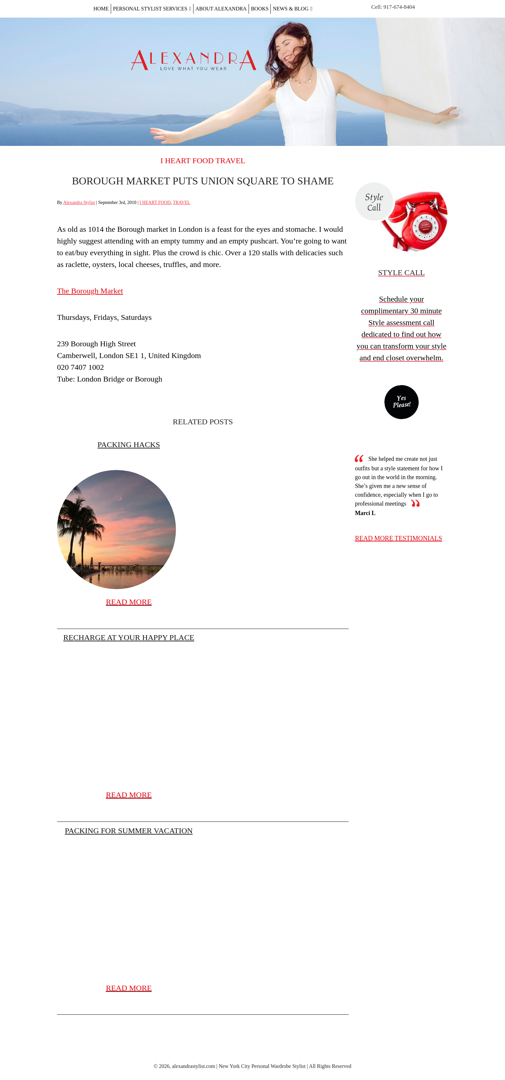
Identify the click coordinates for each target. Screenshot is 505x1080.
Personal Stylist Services (152, 9)
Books (259, 8)
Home (101, 8)
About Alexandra (221, 8)
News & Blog (292, 9)
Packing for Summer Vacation (129, 830)
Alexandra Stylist (79, 202)
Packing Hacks (128, 444)
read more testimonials (398, 538)
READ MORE (129, 602)
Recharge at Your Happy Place (128, 637)
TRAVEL (230, 160)
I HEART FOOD (186, 160)
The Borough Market (90, 291)
